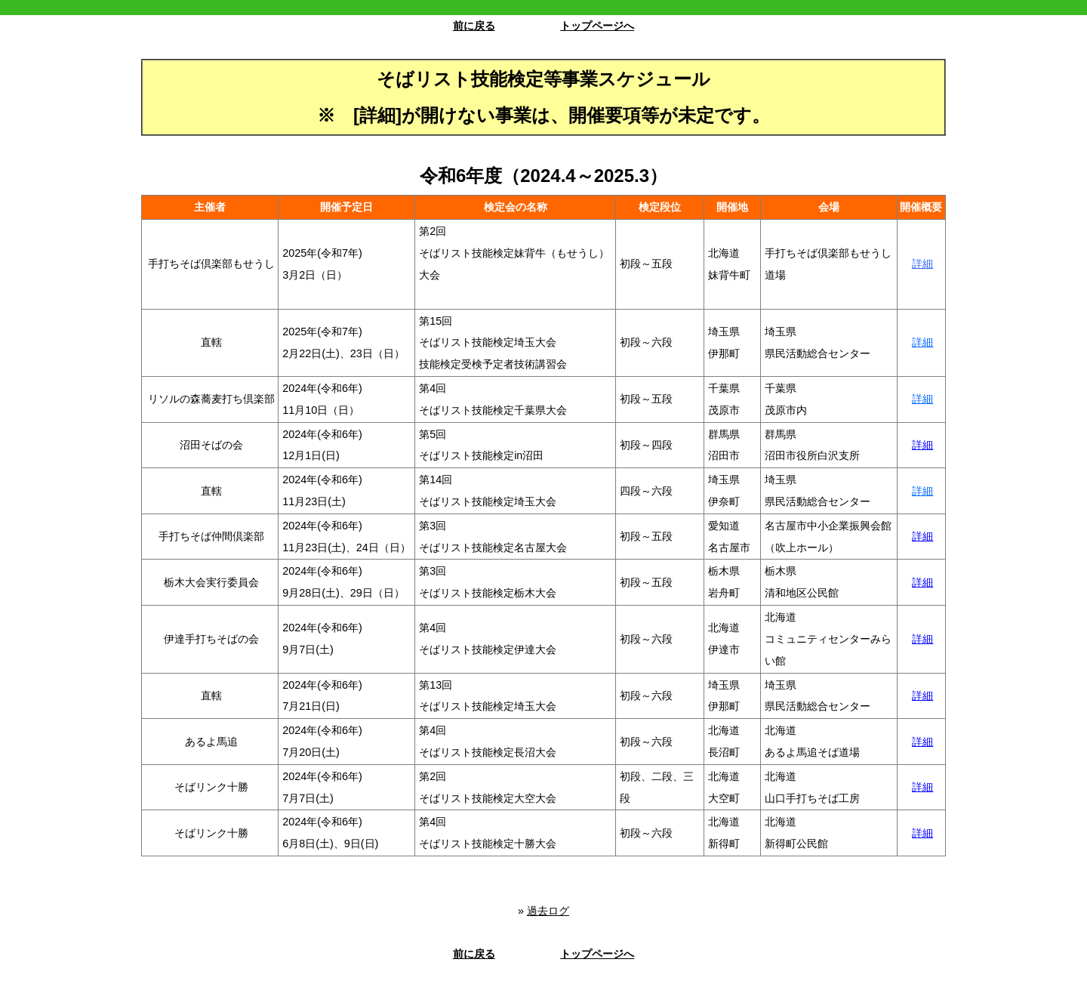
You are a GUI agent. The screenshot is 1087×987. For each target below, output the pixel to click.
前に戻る (474, 26)
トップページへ (597, 26)
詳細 (922, 264)
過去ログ (548, 911)
